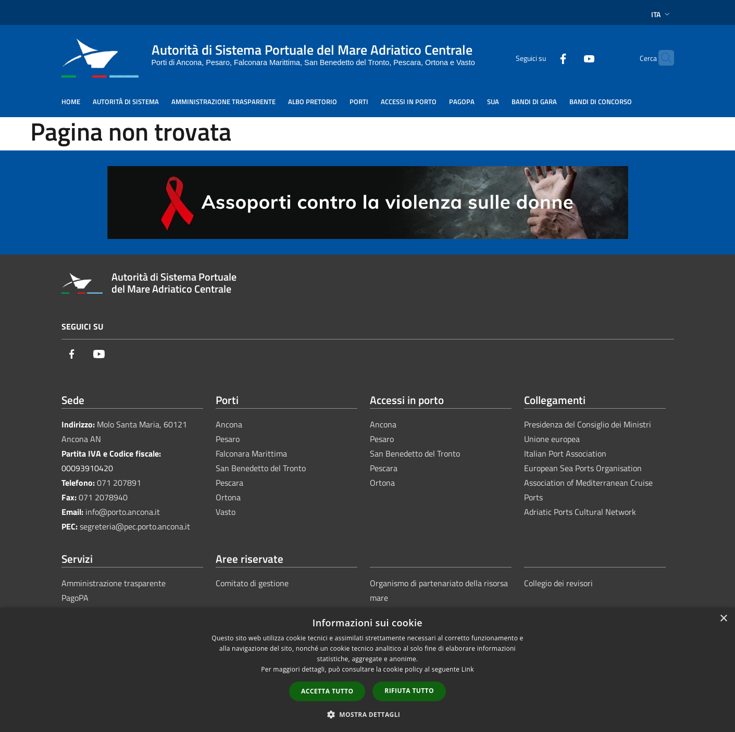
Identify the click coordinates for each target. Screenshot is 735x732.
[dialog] (367, 670)
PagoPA (75, 597)
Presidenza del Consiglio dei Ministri (587, 424)
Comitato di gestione (252, 583)
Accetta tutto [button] (327, 691)
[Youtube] (568, 58)
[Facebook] (542, 58)
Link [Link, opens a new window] (468, 669)
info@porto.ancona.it (122, 512)
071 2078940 (103, 497)
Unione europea (552, 439)
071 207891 (119, 482)
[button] (368, 714)
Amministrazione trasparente (113, 583)
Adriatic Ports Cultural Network (580, 512)
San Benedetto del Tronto (261, 468)
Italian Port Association (565, 453)
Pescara (229, 482)
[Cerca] (661, 57)
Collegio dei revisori (558, 583)
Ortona (228, 497)
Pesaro (228, 439)
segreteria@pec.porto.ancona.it (135, 526)
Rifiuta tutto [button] (409, 690)
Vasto (225, 512)
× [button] (723, 619)
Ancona (229, 424)
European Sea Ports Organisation (583, 468)
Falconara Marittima (251, 453)
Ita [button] (661, 14)
